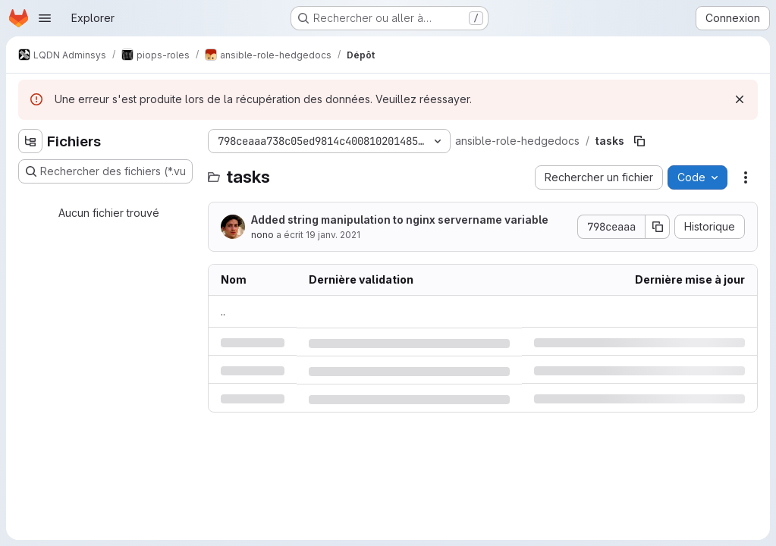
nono (262, 234)
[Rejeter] (739, 99)
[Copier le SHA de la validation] (658, 227)
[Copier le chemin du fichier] (639, 141)
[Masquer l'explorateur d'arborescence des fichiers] (30, 141)
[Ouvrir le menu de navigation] (45, 18)
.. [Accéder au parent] (223, 311)
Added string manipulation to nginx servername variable (399, 219)
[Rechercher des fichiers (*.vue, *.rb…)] (105, 171)
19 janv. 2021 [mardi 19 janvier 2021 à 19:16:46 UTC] (333, 234)
